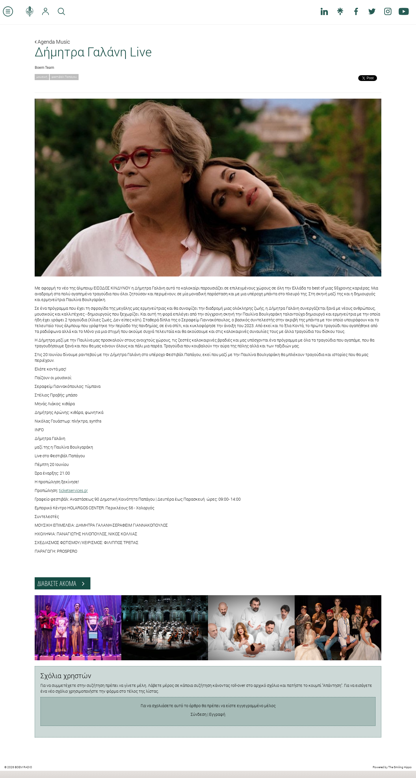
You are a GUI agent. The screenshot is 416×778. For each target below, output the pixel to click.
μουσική (41, 77)
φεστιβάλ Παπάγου (64, 77)
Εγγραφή (217, 714)
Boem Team (44, 67)
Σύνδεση (199, 714)
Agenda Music (52, 41)
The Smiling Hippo (400, 767)
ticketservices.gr (73, 490)
